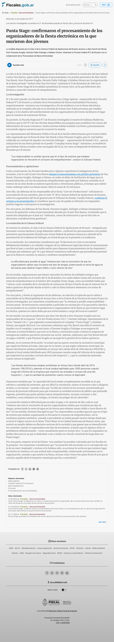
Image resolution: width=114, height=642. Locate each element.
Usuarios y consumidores (73, 553)
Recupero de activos (33, 553)
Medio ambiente (98, 548)
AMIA (11, 548)
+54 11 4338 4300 (63, 623)
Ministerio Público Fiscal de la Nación (63, 611)
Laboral (88, 548)
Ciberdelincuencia (28, 548)
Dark (64, 590)
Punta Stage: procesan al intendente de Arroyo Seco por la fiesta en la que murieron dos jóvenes (47, 516)
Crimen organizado (44, 548)
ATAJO (17, 548)
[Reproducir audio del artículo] (9, 65)
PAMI (22, 553)
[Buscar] (88, 5)
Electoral (79, 548)
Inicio (5, 13)
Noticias (15, 553)
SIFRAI (59, 553)
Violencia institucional (93, 553)
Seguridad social (49, 553)
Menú (106, 4)
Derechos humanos (60, 548)
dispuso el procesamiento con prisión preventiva (75, 174)
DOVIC (72, 548)
